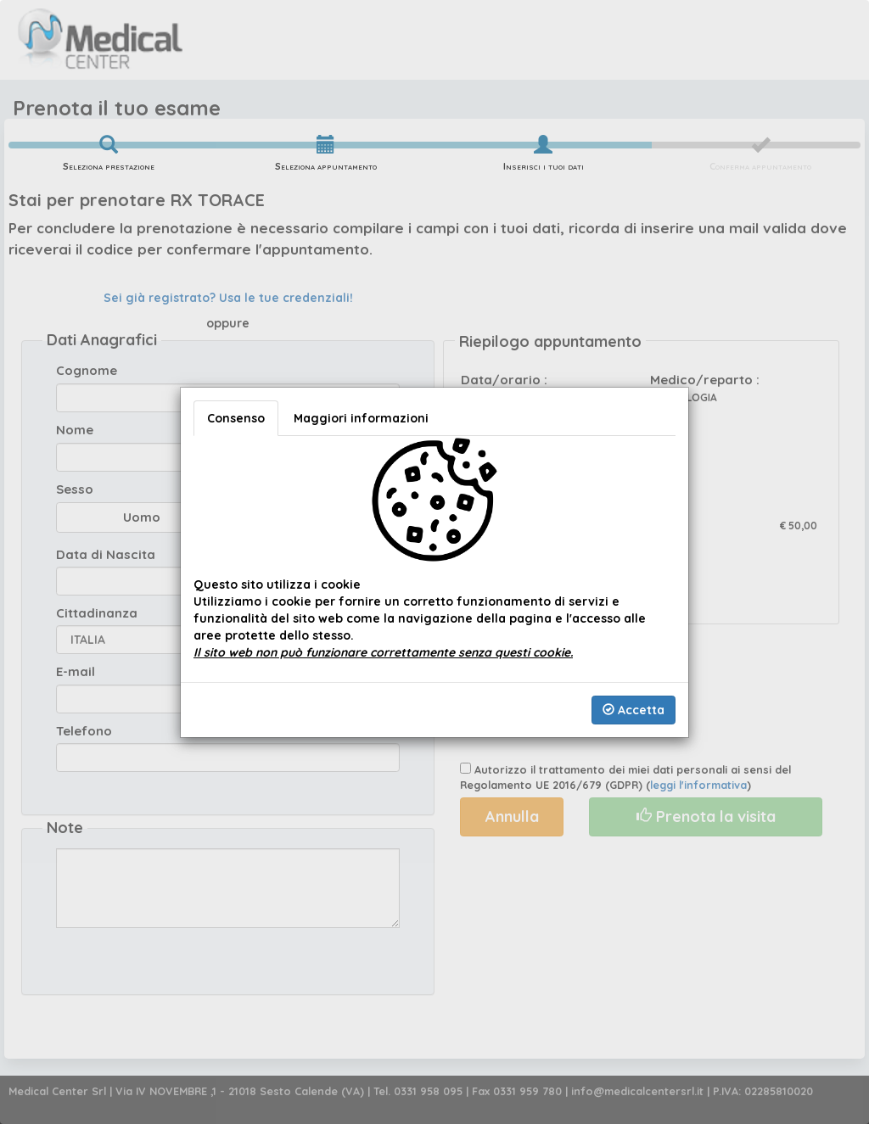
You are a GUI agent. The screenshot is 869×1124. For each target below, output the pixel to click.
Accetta (633, 710)
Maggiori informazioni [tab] (361, 418)
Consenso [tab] (236, 418)
